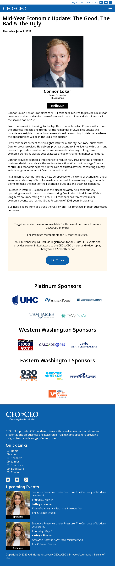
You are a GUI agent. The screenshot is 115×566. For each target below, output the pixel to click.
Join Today (57, 260)
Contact (13, 472)
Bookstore (15, 468)
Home (12, 451)
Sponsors (15, 465)
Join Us (13, 461)
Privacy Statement (80, 554)
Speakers (14, 458)
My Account (77, 2)
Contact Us (91, 2)
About (12, 454)
